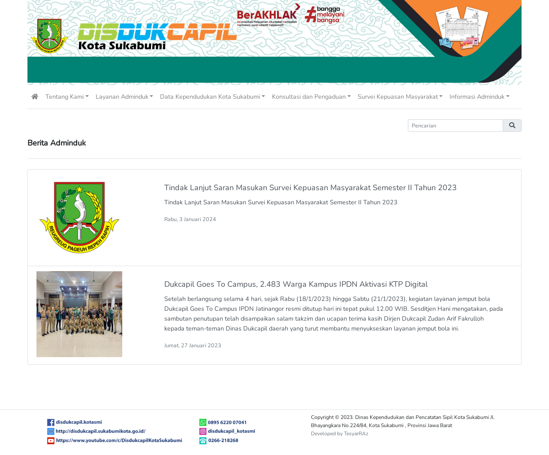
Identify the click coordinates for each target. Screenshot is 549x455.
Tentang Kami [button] (64, 96)
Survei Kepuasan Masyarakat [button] (398, 96)
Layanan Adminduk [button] (122, 96)
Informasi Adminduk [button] (476, 96)
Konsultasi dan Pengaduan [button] (309, 96)
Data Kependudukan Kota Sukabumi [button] (210, 96)
